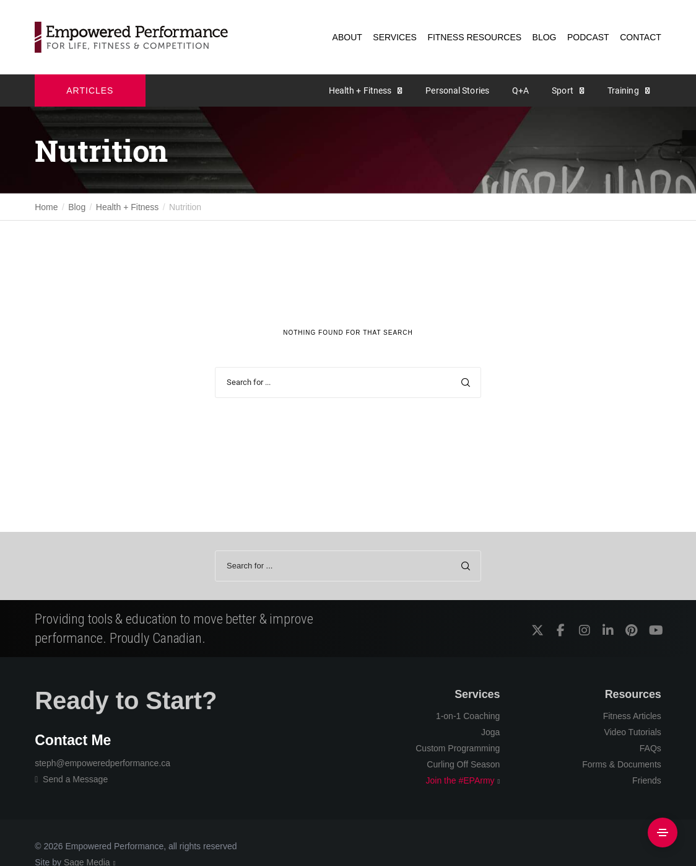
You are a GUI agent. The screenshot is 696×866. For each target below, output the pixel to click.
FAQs (650, 748)
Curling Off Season (463, 764)
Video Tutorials (632, 732)
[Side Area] (662, 832)
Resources (633, 694)
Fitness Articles (632, 716)
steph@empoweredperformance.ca (102, 763)
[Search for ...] (348, 382)
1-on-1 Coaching (468, 716)
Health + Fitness (360, 90)
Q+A (520, 90)
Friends (646, 780)
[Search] (465, 382)
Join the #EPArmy (460, 780)
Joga (490, 732)
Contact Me (73, 740)
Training (623, 90)
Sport (562, 90)
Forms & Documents (621, 764)
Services (477, 694)
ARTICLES (89, 90)
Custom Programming (457, 748)
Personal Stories (457, 90)
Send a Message (71, 779)
